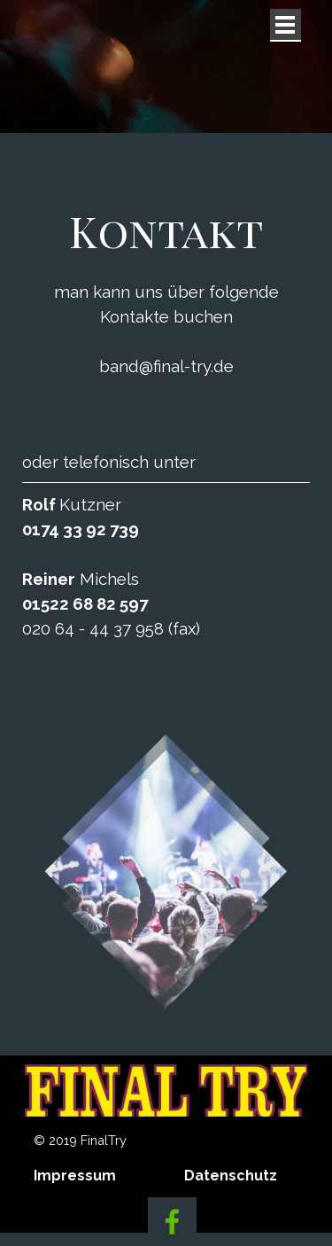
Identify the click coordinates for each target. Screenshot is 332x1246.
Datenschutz (230, 1175)
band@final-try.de (166, 366)
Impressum (75, 1175)
